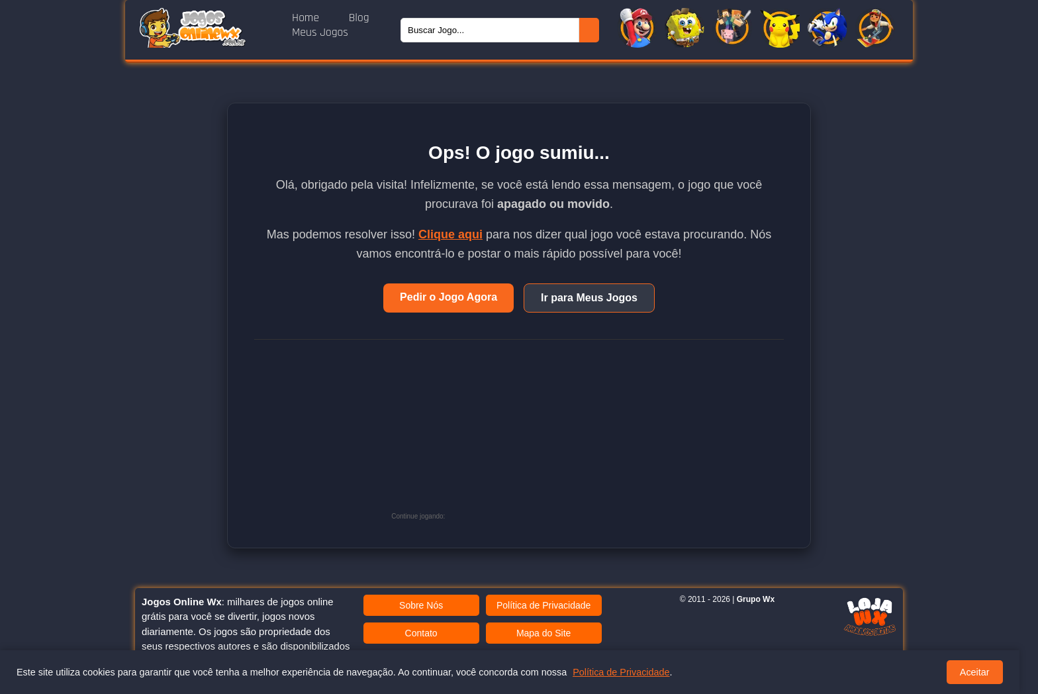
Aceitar (975, 672)
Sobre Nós (421, 605)
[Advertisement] (547, 436)
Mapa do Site (543, 633)
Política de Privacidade (543, 605)
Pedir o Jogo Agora (448, 297)
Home (307, 18)
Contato (421, 633)
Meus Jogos (320, 32)
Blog (359, 18)
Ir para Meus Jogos (589, 297)
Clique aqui (450, 234)
